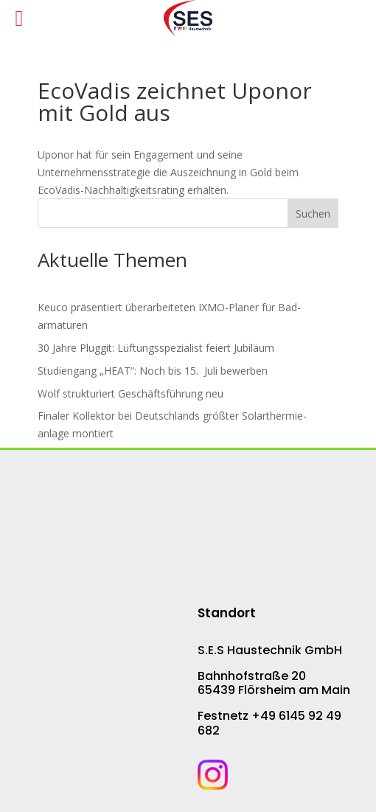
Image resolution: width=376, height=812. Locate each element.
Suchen (313, 214)
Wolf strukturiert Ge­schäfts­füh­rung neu (130, 393)
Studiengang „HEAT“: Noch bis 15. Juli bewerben (153, 371)
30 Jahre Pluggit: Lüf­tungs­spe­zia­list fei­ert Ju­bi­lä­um (156, 348)
